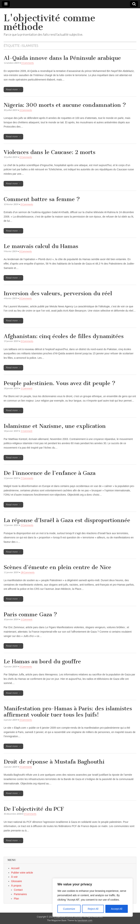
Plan (16, 898)
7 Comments (27, 478)
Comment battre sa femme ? (42, 199)
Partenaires (20, 894)
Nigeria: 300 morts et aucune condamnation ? (65, 105)
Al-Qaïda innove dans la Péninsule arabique (62, 58)
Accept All (116, 908)
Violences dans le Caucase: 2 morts (49, 152)
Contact (18, 889)
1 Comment (26, 388)
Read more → (13, 89)
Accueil (15, 868)
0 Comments (27, 62)
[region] (92, 897)
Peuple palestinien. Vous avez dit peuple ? (59, 383)
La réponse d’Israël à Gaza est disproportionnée (67, 520)
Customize (69, 908)
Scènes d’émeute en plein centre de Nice (57, 567)
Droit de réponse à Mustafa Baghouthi (54, 761)
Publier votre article (22, 872)
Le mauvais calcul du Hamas (41, 246)
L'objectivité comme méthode (49, 22)
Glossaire (16, 881)
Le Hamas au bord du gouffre (42, 661)
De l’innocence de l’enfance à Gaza (50, 473)
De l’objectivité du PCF (34, 809)
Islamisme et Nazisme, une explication (55, 426)
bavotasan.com (85, 920)
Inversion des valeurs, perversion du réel (58, 293)
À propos (16, 885)
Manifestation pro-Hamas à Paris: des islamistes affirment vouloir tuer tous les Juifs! (68, 711)
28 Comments (27, 572)
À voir (14, 876)
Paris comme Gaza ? (30, 614)
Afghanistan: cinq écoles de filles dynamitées (64, 336)
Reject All (93, 908)
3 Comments (27, 525)
